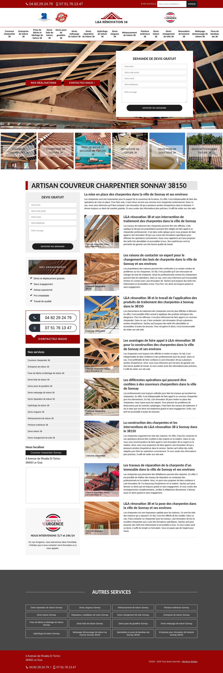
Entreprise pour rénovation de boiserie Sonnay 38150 (176, 633)
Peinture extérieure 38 (145, 34)
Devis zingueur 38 (114, 34)
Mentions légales (189, 661)
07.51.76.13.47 (69, 4)
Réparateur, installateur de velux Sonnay (89, 615)
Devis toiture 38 (156, 34)
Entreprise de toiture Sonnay (177, 615)
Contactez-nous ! (82, 83)
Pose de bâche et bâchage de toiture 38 (37, 34)
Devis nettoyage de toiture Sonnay (176, 623)
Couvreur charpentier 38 (9, 34)
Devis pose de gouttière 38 (61, 34)
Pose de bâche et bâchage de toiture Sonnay (46, 623)
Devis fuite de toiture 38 (49, 34)
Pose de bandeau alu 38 (215, 34)
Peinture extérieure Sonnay (176, 607)
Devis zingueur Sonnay (89, 607)
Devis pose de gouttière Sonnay (133, 623)
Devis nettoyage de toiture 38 (74, 34)
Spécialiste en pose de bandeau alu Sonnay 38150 (133, 633)
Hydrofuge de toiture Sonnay (46, 633)
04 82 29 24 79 (58, 318)
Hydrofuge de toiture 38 (102, 34)
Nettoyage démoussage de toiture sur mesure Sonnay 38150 (90, 633)
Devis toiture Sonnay (46, 615)
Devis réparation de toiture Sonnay (46, 607)
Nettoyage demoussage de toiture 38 (200, 34)
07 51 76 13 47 (58, 328)
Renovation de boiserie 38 (184, 34)
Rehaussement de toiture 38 (129, 33)
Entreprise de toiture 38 (23, 34)
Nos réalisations (43, 83)
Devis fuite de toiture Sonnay (90, 623)
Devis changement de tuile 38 (168, 34)
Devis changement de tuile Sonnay (133, 615)
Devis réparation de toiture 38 (88, 34)
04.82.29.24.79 (39, 4)
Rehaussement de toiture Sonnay (133, 607)
